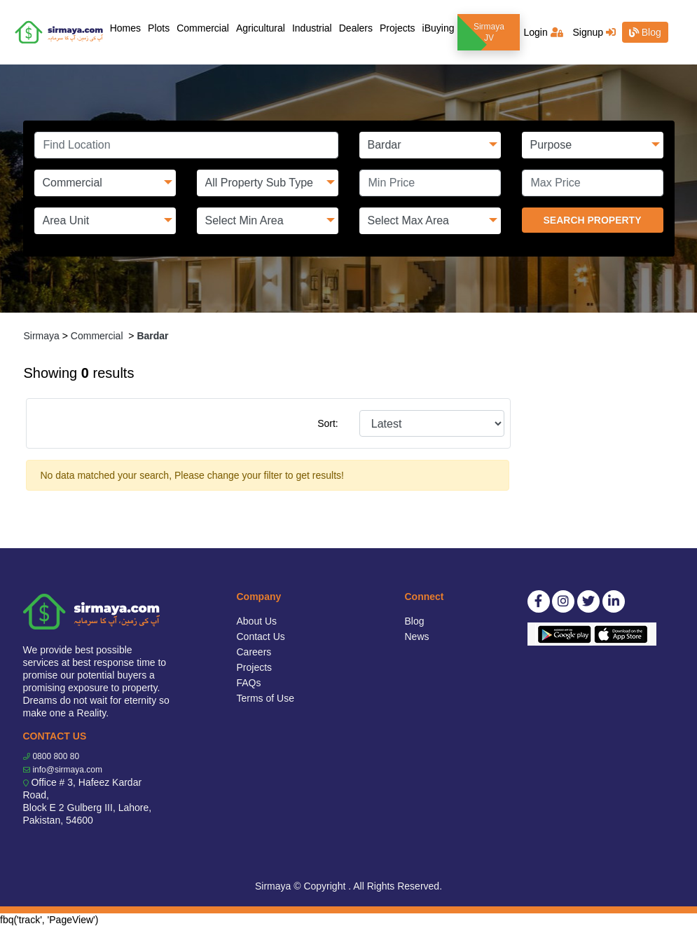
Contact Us (261, 636)
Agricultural (260, 28)
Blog (645, 32)
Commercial (203, 28)
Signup (593, 32)
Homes (127, 27)
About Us (257, 621)
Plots (159, 28)
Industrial (312, 28)
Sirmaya (42, 335)
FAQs (249, 682)
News (417, 636)
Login (543, 32)
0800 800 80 (55, 756)
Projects (397, 28)
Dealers (356, 28)
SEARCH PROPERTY (592, 220)
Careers (254, 652)
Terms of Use (265, 698)
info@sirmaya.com (67, 770)
